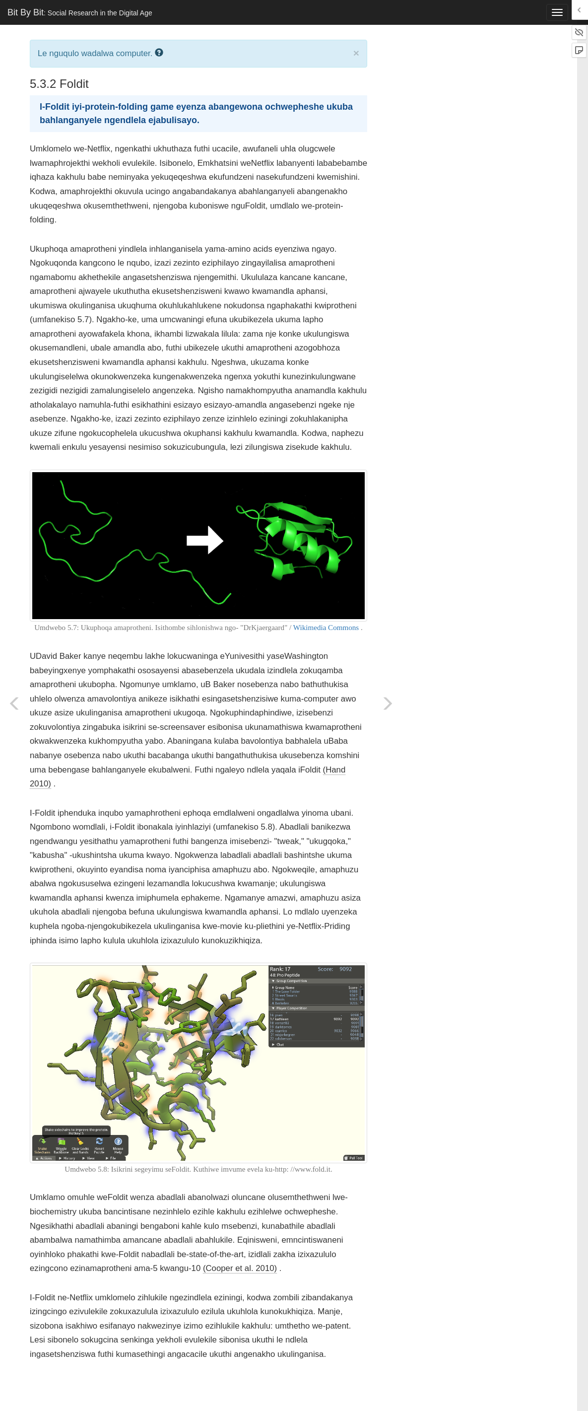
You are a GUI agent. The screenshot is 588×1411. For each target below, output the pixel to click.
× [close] (356, 53)
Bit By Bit (79, 12)
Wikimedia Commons (326, 628)
